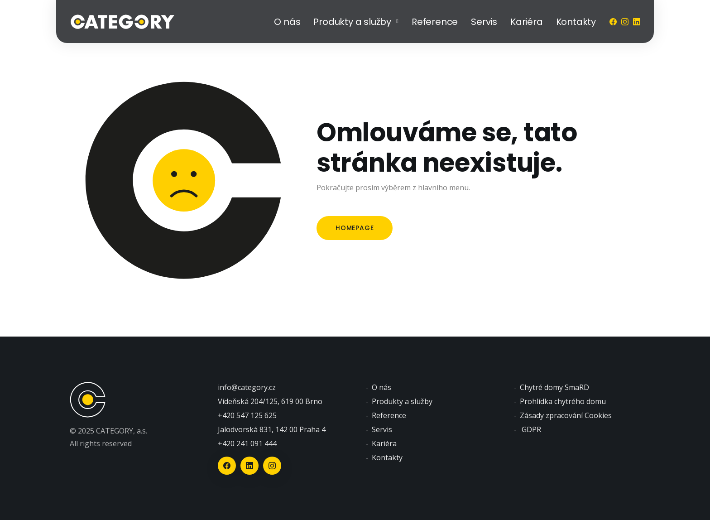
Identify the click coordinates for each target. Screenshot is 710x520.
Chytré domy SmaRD (554, 387)
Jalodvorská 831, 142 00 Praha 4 (272, 429)
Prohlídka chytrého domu (563, 401)
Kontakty (576, 21)
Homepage (355, 227)
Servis (484, 21)
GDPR (531, 429)
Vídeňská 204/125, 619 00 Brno (270, 401)
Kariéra (526, 21)
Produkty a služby (352, 21)
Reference (435, 21)
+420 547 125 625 (247, 415)
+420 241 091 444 (247, 443)
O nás (287, 21)
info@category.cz (247, 387)
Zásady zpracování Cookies (566, 415)
